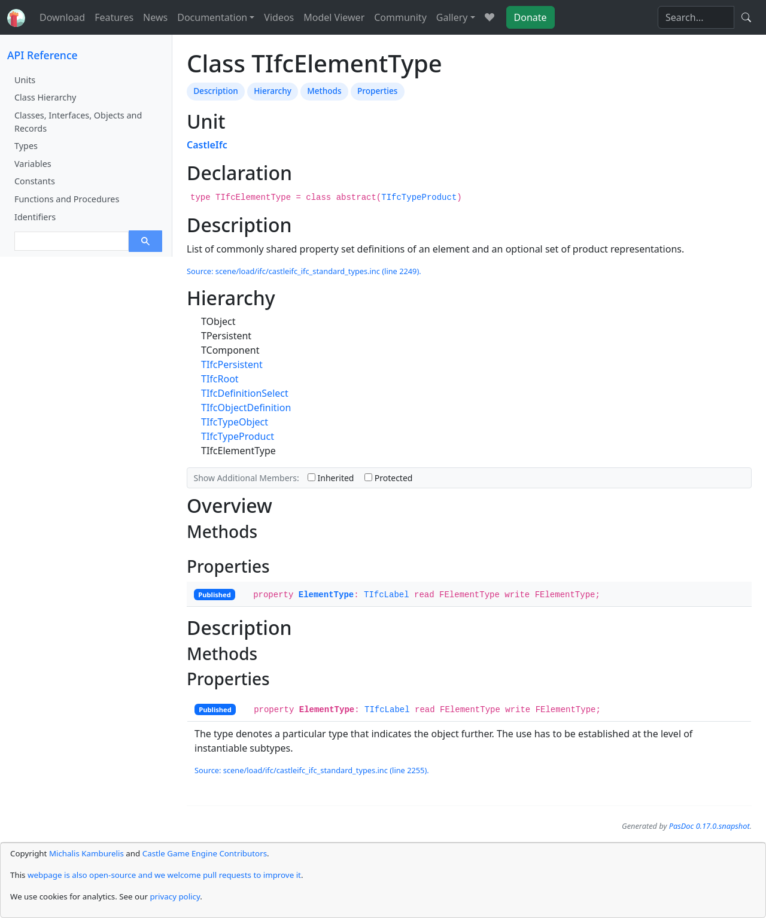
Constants (34, 181)
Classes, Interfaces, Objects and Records (78, 122)
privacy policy (175, 896)
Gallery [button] (452, 17)
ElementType (326, 595)
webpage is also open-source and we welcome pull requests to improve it (164, 875)
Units (24, 80)
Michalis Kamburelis (86, 853)
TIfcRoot (220, 378)
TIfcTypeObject (234, 421)
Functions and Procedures (66, 199)
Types (26, 145)
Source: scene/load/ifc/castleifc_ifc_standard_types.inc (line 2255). (311, 770)
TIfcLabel (386, 595)
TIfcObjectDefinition (246, 407)
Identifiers (35, 217)
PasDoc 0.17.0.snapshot (709, 825)
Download (62, 17)
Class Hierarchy (45, 97)
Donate (530, 17)
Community (400, 17)
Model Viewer (333, 17)
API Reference (42, 55)
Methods (324, 90)
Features (114, 17)
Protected (388, 478)
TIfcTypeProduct (419, 197)
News (155, 17)
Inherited (331, 478)
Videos (279, 17)
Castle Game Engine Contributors (204, 853)
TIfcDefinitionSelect (244, 393)
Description (215, 90)
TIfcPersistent (232, 364)
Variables (32, 163)
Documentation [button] (212, 17)
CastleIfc (207, 144)
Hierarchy (272, 90)
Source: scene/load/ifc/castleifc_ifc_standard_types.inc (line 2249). (304, 271)
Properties (377, 90)
